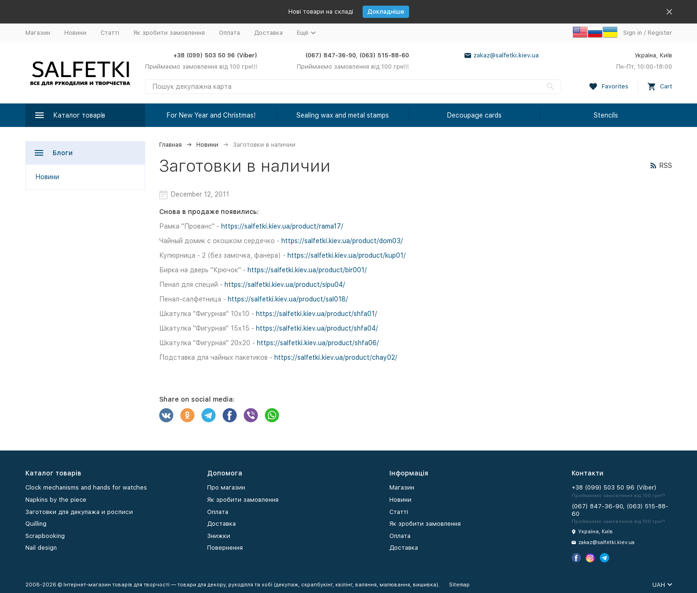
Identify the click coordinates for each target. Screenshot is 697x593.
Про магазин (226, 487)
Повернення (225, 547)
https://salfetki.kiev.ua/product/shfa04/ (317, 328)
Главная (170, 144)
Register (660, 32)
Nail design (41, 547)
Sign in (632, 32)
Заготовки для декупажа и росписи (79, 511)
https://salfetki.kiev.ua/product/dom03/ (342, 241)
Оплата (229, 32)
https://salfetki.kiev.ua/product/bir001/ (307, 270)
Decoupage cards (474, 115)
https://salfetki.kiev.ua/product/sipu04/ (285, 284)
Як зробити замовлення (169, 32)
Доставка (268, 32)
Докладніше (385, 11)
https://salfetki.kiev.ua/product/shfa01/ (316, 313)
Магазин (37, 32)
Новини (75, 32)
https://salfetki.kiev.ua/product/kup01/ (346, 255)
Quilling (35, 523)
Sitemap (459, 585)
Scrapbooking (45, 535)
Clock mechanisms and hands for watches (86, 487)
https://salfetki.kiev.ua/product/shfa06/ (318, 343)
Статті (110, 32)
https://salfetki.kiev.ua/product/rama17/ (282, 226)
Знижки (218, 535)
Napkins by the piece (55, 499)
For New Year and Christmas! (211, 115)
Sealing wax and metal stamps (342, 115)
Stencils (606, 115)
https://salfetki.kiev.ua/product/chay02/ (335, 357)
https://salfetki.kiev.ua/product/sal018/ (288, 299)
